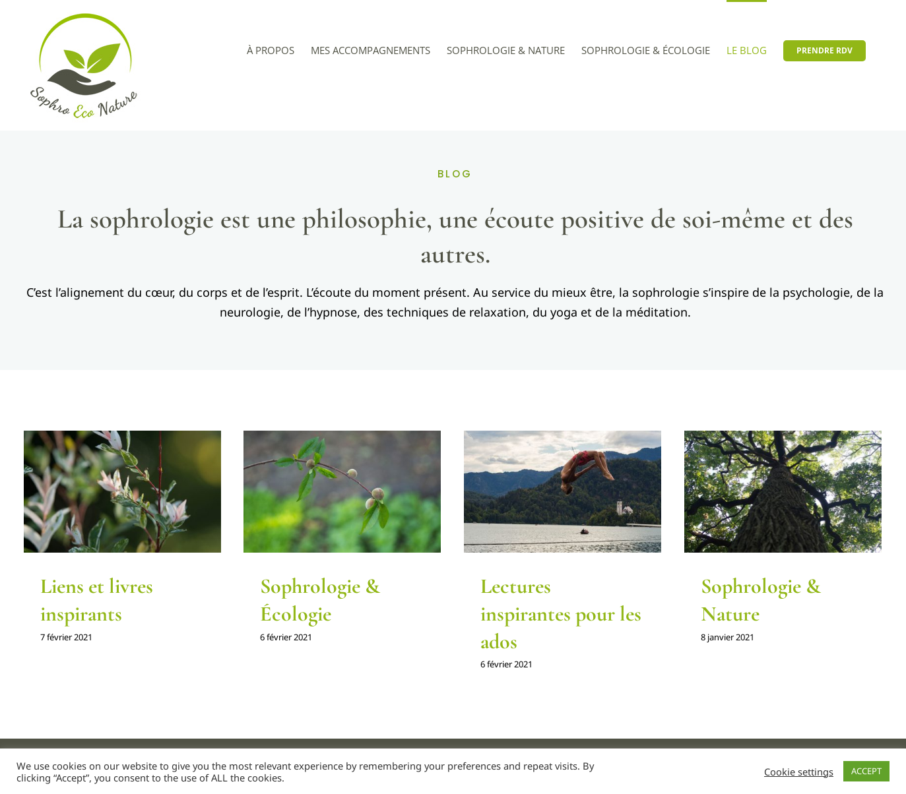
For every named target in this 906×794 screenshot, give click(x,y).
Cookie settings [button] (798, 772)
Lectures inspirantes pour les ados (560, 613)
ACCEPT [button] (866, 771)
